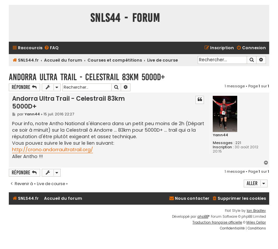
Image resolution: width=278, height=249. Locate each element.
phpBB (202, 216)
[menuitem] (51, 48)
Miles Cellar (256, 222)
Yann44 (220, 135)
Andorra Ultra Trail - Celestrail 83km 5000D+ (87, 77)
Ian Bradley (256, 210)
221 (238, 143)
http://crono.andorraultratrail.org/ (52, 149)
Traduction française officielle (217, 222)
